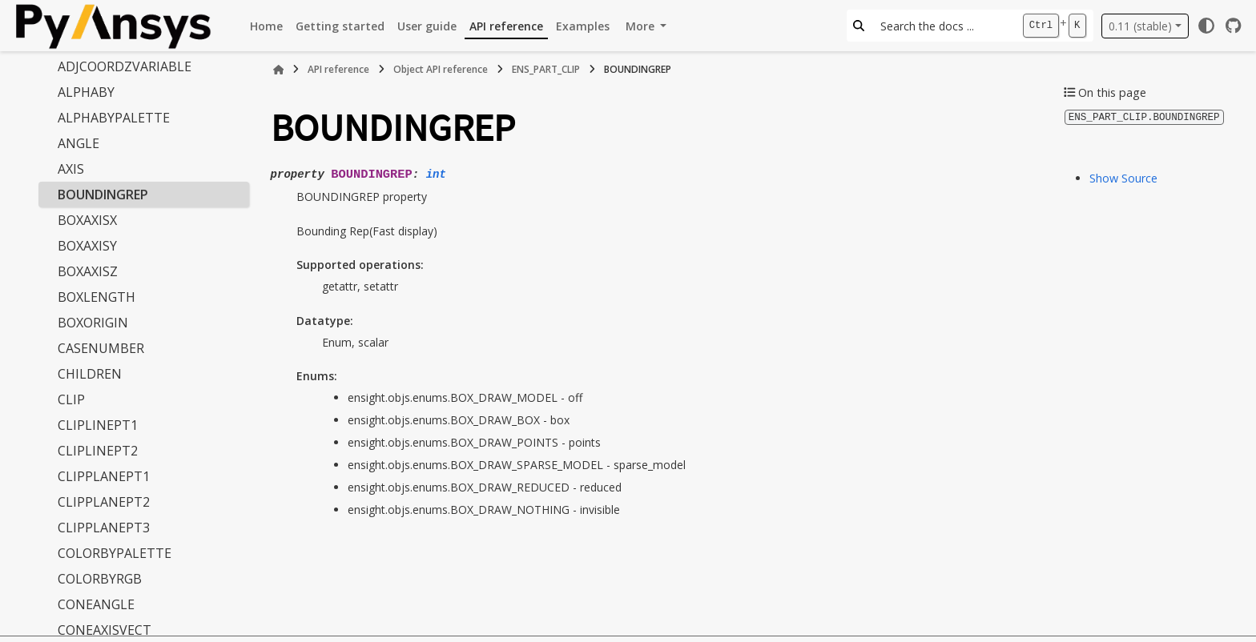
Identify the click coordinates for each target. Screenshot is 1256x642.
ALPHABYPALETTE (114, 117)
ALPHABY (86, 92)
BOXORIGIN (93, 322)
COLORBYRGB (100, 579)
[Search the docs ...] (943, 26)
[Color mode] (1206, 25)
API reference (506, 26)
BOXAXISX (87, 220)
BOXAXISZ (88, 271)
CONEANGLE (96, 604)
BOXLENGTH (96, 297)
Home (266, 26)
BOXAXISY (87, 246)
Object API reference (440, 69)
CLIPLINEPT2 (98, 450)
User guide (427, 26)
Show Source (1123, 177)
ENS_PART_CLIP (546, 69)
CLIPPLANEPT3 (104, 527)
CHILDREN (90, 374)
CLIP (71, 399)
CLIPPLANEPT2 (104, 502)
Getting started (340, 26)
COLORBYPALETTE (114, 553)
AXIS (71, 169)
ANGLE (78, 143)
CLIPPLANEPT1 (104, 476)
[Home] (278, 69)
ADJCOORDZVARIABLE (124, 66)
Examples (583, 26)
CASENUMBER (101, 348)
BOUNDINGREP (103, 194)
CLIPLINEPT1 (98, 425)
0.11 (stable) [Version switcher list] (1140, 26)
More (642, 26)
